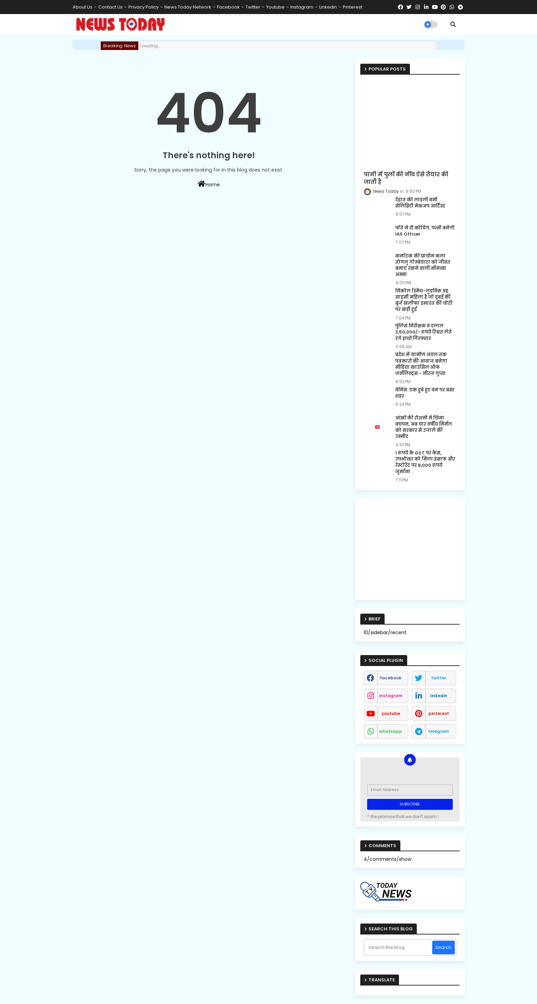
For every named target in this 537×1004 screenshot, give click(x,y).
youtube (275, 7)
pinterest (352, 7)
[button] (453, 24)
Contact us (110, 7)
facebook (228, 7)
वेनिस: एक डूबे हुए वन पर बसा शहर (424, 393)
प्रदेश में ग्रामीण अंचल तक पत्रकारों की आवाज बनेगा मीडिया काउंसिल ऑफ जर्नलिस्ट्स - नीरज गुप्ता (421, 364)
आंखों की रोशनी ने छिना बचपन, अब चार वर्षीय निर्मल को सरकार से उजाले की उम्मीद (423, 427)
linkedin (328, 7)
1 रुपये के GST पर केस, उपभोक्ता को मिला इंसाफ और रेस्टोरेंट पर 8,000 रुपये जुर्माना (425, 462)
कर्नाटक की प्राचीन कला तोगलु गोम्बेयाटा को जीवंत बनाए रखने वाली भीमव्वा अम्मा (422, 265)
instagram (301, 7)
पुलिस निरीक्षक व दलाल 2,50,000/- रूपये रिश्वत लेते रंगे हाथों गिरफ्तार (423, 332)
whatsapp (390, 731)
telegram (438, 731)
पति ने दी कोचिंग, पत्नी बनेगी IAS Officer (424, 231)
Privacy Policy (143, 7)
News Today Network (187, 7)
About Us (82, 7)
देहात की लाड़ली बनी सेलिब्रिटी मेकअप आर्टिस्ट (420, 203)
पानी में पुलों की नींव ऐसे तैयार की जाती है (406, 178)
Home (209, 184)
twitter (253, 7)
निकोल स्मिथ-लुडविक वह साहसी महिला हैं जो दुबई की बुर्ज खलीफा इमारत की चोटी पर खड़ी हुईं (423, 300)
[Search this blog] (399, 947)
